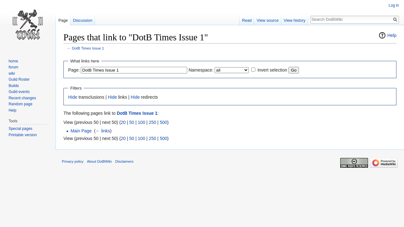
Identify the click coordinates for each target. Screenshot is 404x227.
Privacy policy (72, 161)
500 (163, 122)
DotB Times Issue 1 (88, 48)
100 (141, 122)
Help (391, 35)
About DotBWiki (99, 161)
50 (131, 122)
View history (295, 20)
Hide (72, 97)
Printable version (23, 135)
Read (247, 20)
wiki (12, 73)
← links (103, 130)
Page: (74, 70)
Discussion (82, 20)
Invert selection (272, 70)
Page (63, 20)
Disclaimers (124, 161)
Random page (20, 104)
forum (13, 67)
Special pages (20, 128)
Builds (14, 86)
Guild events (19, 92)
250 (152, 122)
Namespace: (200, 70)
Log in (394, 5)
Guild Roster (19, 79)
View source (267, 20)
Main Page (81, 130)
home (13, 61)
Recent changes (22, 98)
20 (123, 122)
